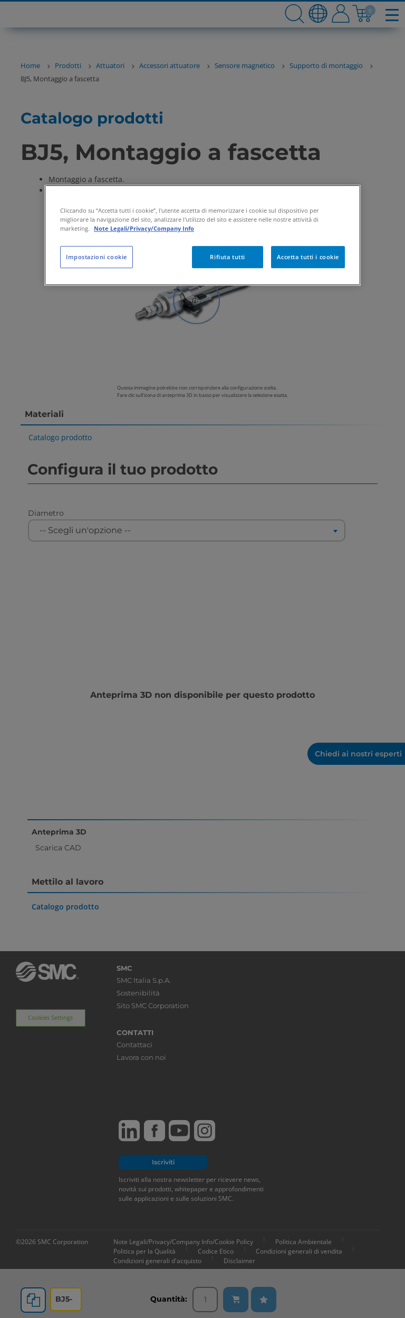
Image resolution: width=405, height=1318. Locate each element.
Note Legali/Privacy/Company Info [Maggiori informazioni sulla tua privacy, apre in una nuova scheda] (144, 228)
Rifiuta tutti (227, 257)
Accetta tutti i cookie (308, 257)
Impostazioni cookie (96, 257)
